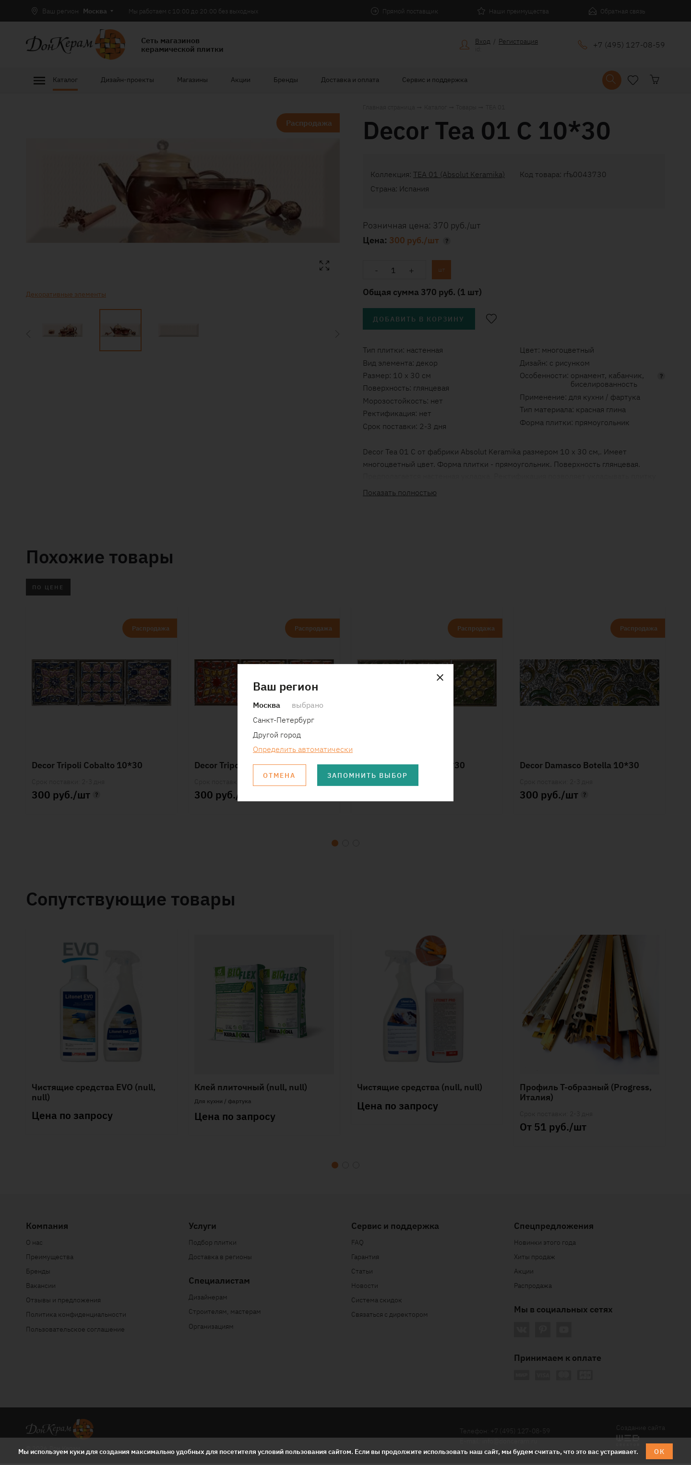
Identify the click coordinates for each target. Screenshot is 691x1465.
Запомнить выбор (369, 775)
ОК (659, 1451)
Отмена (279, 775)
